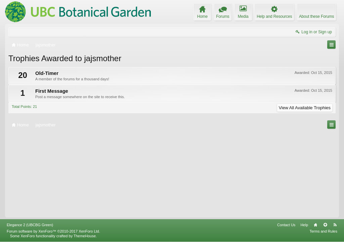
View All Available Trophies (305, 107)
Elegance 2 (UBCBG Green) (30, 225)
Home (315, 225)
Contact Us (286, 225)
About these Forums (316, 16)
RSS (335, 225)
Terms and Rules (323, 231)
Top (325, 225)
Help (304, 225)
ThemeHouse (85, 236)
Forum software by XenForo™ (53, 231)
